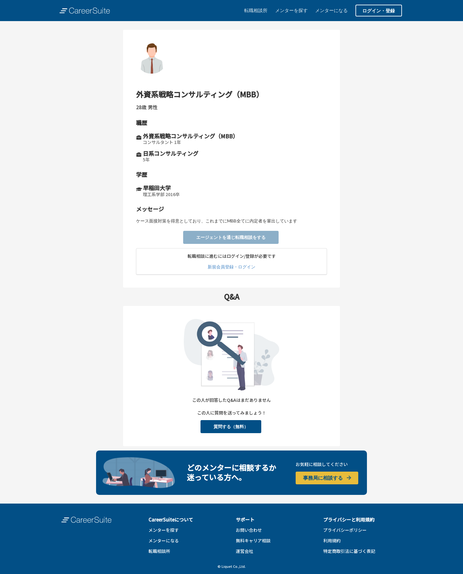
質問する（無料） (231, 426)
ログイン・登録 (378, 10)
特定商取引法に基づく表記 (349, 551)
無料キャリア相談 (253, 540)
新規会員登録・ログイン (231, 266)
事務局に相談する (327, 478)
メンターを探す (291, 10)
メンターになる (331, 10)
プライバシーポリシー (345, 530)
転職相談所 (255, 10)
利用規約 (332, 540)
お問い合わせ (249, 530)
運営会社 (244, 551)
